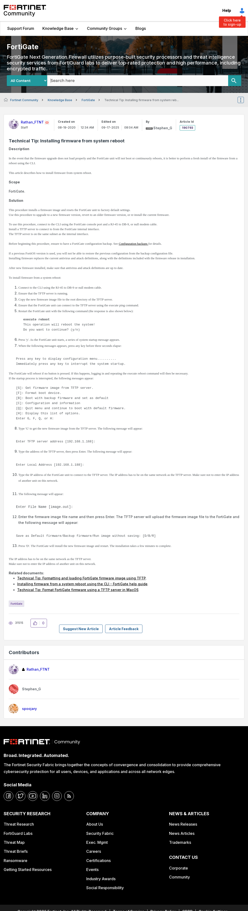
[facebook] (8, 796)
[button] (36, 623)
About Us (94, 824)
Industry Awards (101, 878)
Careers (93, 851)
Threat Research (19, 824)
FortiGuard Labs (18, 833)
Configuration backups (133, 243)
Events (92, 869)
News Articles (181, 833)
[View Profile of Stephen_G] (162, 128)
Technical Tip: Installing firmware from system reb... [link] (141, 100)
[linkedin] (45, 796)
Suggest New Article (81, 629)
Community (179, 877)
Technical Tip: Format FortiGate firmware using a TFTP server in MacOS (78, 590)
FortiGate (88, 100)
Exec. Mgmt (97, 842)
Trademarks (180, 842)
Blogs (140, 28)
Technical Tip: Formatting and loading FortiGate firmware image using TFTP (81, 578)
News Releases (183, 824)
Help (226, 10)
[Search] (234, 80)
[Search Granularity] (27, 80)
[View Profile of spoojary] (29, 709)
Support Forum (20, 28)
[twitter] (20, 796)
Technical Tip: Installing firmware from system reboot (66, 140)
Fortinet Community (25, 11)
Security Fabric (100, 833)
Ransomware (15, 860)
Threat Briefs (16, 851)
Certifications (98, 860)
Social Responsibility (105, 887)
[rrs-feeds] (69, 796)
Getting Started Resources (28, 869)
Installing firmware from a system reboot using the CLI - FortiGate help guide (82, 584)
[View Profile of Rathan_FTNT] (32, 122)
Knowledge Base (58, 28)
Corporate (178, 868)
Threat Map (14, 842)
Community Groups (104, 28)
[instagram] (57, 796)
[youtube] (33, 796)
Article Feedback (124, 629)
